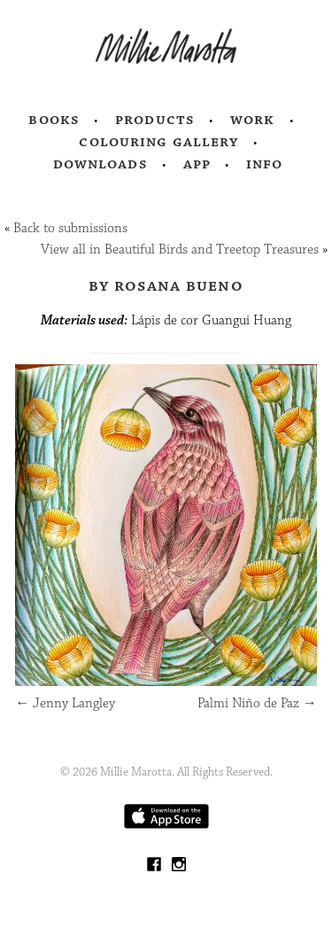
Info (264, 164)
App (197, 164)
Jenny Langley (65, 703)
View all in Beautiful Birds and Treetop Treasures (180, 249)
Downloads (100, 164)
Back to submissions (70, 228)
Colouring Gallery (158, 142)
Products (155, 119)
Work (252, 119)
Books (54, 119)
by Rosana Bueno (166, 285)
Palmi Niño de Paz (257, 703)
